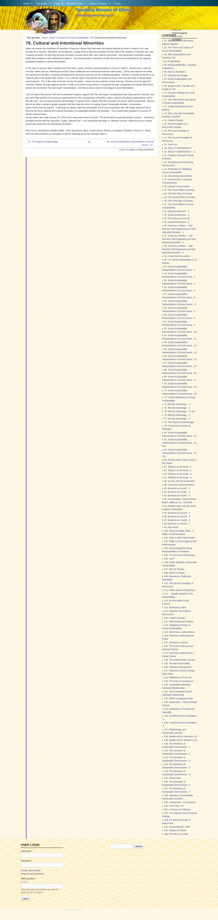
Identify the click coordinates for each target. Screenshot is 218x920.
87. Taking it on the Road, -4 (178, 477)
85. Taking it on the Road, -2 (178, 470)
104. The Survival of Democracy (179, 555)
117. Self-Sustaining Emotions (179, 621)
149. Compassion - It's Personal (179, 802)
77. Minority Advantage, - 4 (177, 418)
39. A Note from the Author (177, 256)
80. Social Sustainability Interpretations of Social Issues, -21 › (130, 143)
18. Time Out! (170, 144)
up (89, 141)
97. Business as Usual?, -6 (177, 520)
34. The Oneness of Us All (176, 218)
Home (26, 3)
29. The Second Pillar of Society (179, 197)
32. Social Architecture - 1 (176, 211)
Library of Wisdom (98, 3)
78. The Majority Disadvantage (179, 422)
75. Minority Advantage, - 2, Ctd (179, 411)
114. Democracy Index (175, 607)
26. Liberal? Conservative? (177, 186)
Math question (28, 878)
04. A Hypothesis (172, 61)
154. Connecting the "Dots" (177, 827)
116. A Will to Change (174, 618)
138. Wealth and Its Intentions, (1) (180, 736)
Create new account (30, 870)
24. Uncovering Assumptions (178, 176)
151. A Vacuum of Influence (177, 809)
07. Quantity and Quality (176, 75)
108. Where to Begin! (174, 572)
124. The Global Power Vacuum (179, 660)
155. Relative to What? (175, 830)
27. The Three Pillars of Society (179, 190)
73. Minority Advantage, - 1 (177, 404)
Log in (122, 149)
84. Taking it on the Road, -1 (178, 466)
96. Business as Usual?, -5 (177, 516)
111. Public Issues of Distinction (179, 590)
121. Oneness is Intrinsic (176, 642)
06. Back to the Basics (175, 72)
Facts (57, 3)
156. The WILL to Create (176, 834)
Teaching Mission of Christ (103, 10)
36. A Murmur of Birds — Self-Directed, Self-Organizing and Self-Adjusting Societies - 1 (179, 228)
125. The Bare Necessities (177, 663)
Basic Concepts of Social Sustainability (69, 37)
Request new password (32, 873)
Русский (177, 36)
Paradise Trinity (75, 3)
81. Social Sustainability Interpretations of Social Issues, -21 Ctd (179, 442)
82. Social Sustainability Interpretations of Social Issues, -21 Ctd (179, 452)
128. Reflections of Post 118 (178, 677)
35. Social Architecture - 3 (176, 222)
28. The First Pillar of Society (178, 193)
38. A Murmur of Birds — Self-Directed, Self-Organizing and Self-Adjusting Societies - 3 (179, 249)
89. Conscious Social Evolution (179, 484)
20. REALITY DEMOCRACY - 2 (179, 151)
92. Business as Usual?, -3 (177, 495)
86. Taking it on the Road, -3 (178, 474)
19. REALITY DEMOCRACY (178, 148)
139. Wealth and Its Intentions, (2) (180, 740)
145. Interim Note (172, 778)
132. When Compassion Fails (178, 698)
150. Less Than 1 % (174, 806)
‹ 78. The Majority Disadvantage (42, 141)
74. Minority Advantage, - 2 (177, 408)
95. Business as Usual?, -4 (177, 513)
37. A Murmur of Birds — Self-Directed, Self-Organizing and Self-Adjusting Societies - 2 (179, 239)
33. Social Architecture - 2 (176, 215)
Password (26, 860)
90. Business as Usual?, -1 (177, 488)
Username (26, 851)
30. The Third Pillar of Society (178, 201)
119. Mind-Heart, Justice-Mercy (179, 632)
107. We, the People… (175, 569)
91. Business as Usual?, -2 (177, 492)
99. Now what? (171, 527)
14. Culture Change (173, 120)
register (132, 149)
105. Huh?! (169, 558)
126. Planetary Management (178, 667)
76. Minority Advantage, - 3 (177, 415)
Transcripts (42, 3)
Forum (117, 3)
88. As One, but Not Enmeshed (179, 481)
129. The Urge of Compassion (178, 681)
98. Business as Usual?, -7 (177, 523)
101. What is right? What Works (179, 537)
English (176, 30)
